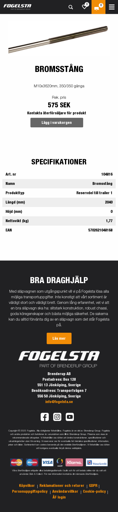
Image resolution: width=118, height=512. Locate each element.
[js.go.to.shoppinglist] (85, 7)
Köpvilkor (27, 486)
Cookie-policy (94, 491)
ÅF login (59, 497)
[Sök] (70, 7)
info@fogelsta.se (59, 402)
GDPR (93, 486)
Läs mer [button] (59, 338)
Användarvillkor (65, 491)
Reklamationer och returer (62, 486)
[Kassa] (98, 7)
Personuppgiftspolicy (30, 491)
